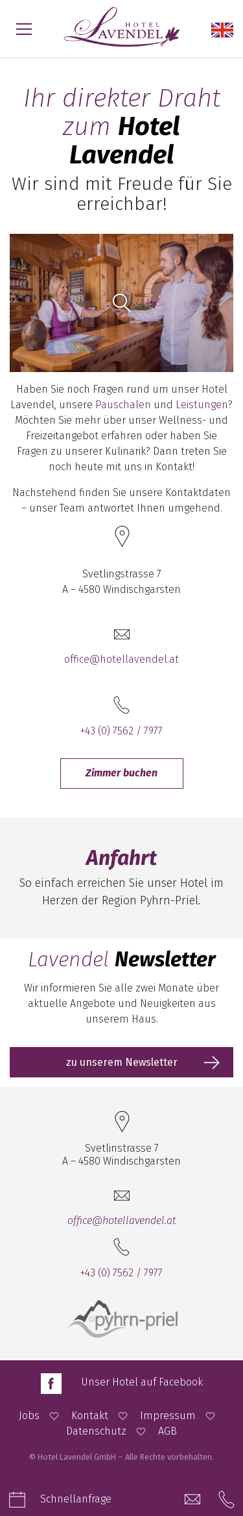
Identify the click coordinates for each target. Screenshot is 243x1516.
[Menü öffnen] (24, 29)
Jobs (29, 1415)
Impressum (168, 1415)
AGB (167, 1431)
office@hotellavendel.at (121, 659)
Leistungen (202, 405)
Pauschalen (123, 405)
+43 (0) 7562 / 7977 (121, 731)
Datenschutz (96, 1431)
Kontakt (89, 1415)
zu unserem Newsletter (122, 1062)
